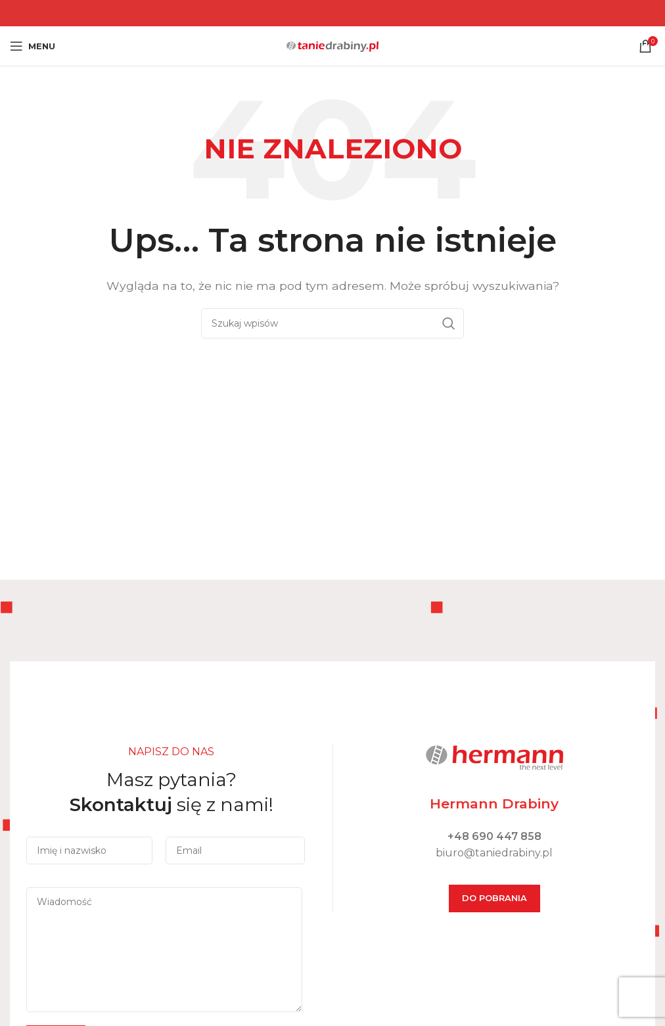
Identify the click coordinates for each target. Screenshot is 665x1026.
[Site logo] (332, 45)
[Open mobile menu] (32, 46)
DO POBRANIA (494, 898)
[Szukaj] (332, 323)
